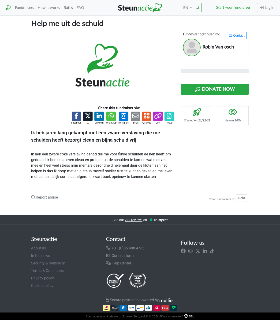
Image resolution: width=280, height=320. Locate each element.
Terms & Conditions (47, 270)
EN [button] (186, 8)
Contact (237, 35)
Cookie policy (42, 285)
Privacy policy (42, 278)
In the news (40, 255)
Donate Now (215, 89)
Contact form (120, 255)
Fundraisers (24, 8)
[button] (197, 7)
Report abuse (44, 197)
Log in (267, 8)
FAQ (80, 8)
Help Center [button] (118, 263)
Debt (241, 198)
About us (38, 248)
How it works (49, 8)
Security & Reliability (48, 263)
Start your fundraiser (233, 7)
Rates (68, 8)
